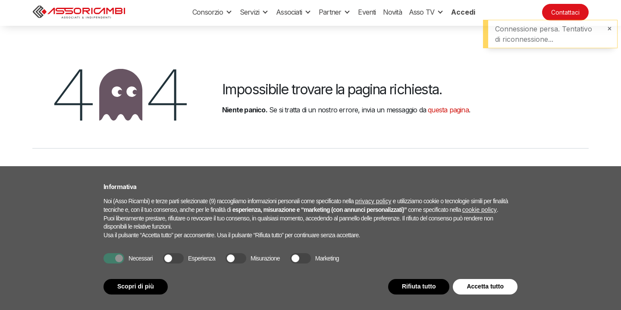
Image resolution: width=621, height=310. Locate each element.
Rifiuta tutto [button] (419, 286)
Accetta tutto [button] (485, 286)
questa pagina (448, 109)
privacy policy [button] (373, 201)
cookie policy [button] (479, 209)
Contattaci (565, 12)
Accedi (463, 12)
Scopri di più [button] (135, 286)
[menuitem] (366, 12)
